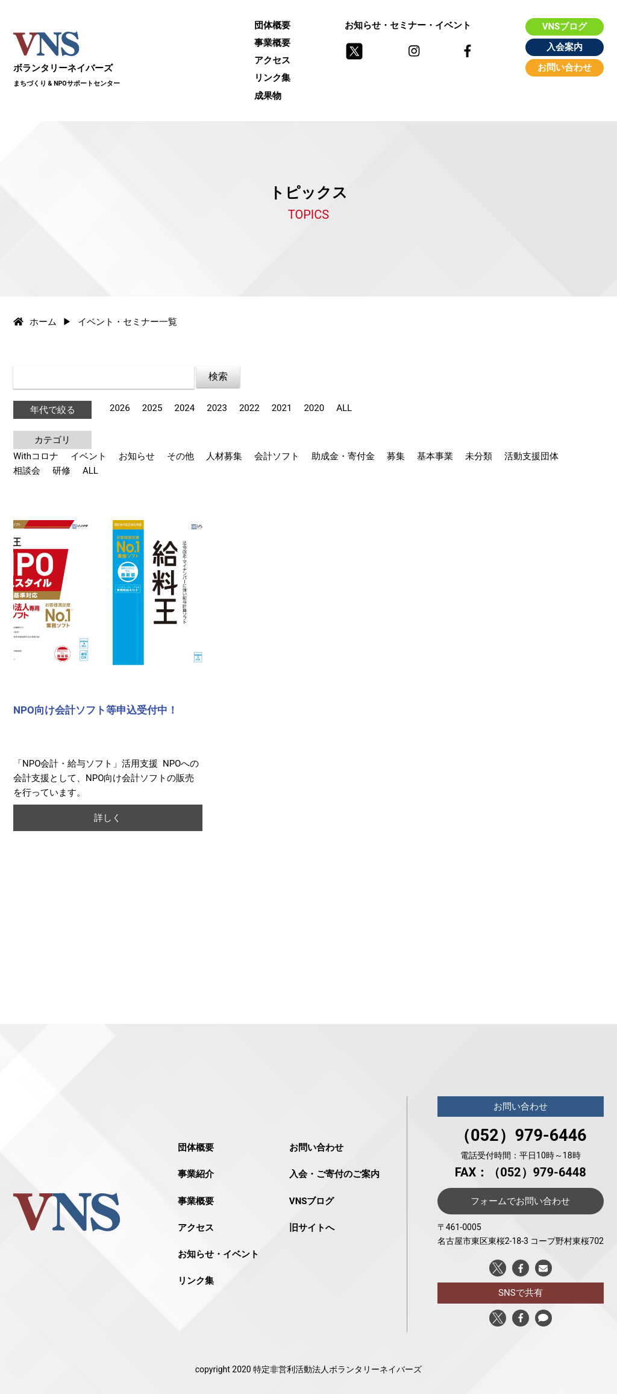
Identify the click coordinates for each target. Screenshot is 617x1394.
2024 (184, 408)
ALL (344, 408)
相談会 (26, 470)
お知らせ (137, 456)
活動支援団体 (531, 456)
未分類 (478, 456)
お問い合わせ (564, 67)
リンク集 (272, 77)
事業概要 (272, 42)
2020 (314, 408)
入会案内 (565, 47)
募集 (396, 456)
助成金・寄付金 (343, 456)
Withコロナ (35, 456)
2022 (249, 408)
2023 (217, 408)
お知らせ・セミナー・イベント (408, 25)
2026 (120, 408)
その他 (180, 456)
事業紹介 (196, 1174)
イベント (88, 456)
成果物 (267, 95)
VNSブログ (564, 26)
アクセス (272, 60)
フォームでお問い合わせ (520, 1201)
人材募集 (224, 456)
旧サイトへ (311, 1227)
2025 (152, 408)
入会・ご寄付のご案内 (334, 1174)
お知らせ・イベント (218, 1254)
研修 (61, 470)
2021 (282, 408)
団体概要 (272, 25)
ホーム (35, 321)
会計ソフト (276, 456)
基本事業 (435, 456)
